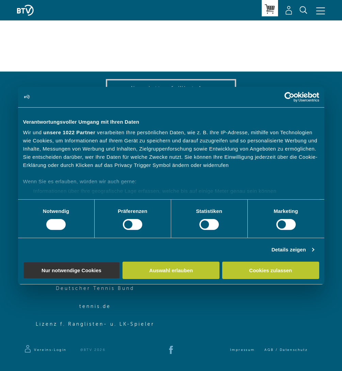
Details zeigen (289, 249)
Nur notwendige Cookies (71, 270)
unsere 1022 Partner (69, 132)
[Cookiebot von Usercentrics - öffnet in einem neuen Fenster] (289, 97)
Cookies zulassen (270, 270)
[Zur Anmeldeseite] (45, 349)
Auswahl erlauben (171, 270)
